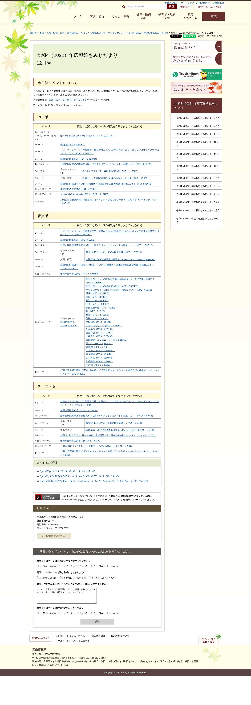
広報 (62, 32)
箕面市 (33, 32)
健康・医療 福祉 (144, 16)
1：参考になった (47, 606)
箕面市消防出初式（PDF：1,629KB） (77, 159)
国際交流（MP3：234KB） (94, 350)
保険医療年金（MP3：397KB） (96, 325)
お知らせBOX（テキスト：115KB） (76, 474)
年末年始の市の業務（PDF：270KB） (77, 196)
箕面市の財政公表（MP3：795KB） (76, 279)
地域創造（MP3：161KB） (94, 340)
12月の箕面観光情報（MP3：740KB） (77, 388)
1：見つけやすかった (50, 641)
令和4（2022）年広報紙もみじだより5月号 (198, 210)
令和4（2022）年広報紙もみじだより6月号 (198, 202)
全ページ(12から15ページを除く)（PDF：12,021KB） (85, 135)
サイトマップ (187, 2)
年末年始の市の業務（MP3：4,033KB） (78, 288)
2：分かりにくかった (77, 594)
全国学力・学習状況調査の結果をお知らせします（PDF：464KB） (111, 182)
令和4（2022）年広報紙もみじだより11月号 (197, 156)
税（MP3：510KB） (91, 329)
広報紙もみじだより (77, 32)
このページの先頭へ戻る (208, 669)
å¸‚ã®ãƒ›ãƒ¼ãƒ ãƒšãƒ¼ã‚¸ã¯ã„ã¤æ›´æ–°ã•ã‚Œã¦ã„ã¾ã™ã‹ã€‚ (80, 505)
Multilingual (218, 2)
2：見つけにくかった (77, 641)
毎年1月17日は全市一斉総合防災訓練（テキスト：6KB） (109, 444)
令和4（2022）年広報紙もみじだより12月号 (197, 144)
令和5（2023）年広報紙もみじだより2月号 (198, 126)
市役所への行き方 (40, 667)
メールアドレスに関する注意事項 (72, 669)
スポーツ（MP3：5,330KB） (95, 368)
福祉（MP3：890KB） (92, 318)
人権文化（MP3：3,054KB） (95, 354)
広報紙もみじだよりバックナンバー (108, 32)
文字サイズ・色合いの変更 (209, 7)
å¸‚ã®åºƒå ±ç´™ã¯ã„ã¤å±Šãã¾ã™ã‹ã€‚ (67, 500)
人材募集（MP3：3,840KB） (95, 375)
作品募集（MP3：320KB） (94, 379)
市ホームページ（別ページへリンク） (68, 100)
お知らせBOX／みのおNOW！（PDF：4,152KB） (83, 201)
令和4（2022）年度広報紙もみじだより (148, 32)
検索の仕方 (185, 7)
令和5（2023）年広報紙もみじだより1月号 (198, 134)
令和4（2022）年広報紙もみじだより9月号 (198, 178)
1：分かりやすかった (50, 594)
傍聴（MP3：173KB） (92, 336)
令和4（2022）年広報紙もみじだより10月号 (197, 168)
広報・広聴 (52, 32)
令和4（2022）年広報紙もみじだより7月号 (198, 194)
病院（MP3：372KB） (92, 314)
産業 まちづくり (190, 16)
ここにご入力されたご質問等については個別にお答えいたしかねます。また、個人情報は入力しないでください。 (67, 624)
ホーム (77, 16)
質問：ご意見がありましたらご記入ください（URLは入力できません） (73, 612)
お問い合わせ (203, 2)
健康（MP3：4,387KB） (93, 311)
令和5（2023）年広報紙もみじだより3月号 (198, 118)
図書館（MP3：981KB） (93, 365)
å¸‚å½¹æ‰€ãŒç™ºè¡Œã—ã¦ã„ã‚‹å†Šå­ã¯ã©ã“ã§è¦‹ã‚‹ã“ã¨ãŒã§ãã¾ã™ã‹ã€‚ (94, 510)
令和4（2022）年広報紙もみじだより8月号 (198, 186)
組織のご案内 (171, 2)
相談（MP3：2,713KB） (93, 332)
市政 (214, 16)
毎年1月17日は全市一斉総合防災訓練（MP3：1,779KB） (109, 263)
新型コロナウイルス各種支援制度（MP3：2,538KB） (107, 300)
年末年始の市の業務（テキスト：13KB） (78, 469)
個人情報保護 (98, 664)
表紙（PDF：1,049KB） (70, 144)
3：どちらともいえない (106, 594)
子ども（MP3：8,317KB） (94, 361)
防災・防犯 (97, 16)
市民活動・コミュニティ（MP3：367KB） (102, 357)
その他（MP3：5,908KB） (94, 382)
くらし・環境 (120, 16)
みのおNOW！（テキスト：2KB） (113, 474)
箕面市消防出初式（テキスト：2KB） (77, 428)
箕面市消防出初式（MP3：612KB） (76, 247)
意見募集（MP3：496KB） (94, 372)
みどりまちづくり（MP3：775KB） (99, 343)
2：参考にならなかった (74, 606)
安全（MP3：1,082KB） (93, 322)
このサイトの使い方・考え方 (70, 664)
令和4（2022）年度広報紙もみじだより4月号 (198, 220)
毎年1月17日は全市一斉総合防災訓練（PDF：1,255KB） (106, 174)
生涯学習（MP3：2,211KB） (95, 347)
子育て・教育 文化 (167, 16)
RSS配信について (120, 664)
